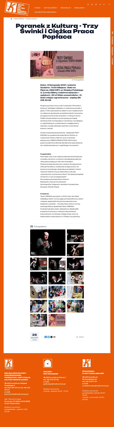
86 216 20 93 (53, 379)
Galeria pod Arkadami (46, 12)
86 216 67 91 (91, 381)
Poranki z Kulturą (31, 18)
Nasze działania (19, 18)
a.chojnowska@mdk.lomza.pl (95, 386)
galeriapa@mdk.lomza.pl (54, 384)
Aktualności (51, 8)
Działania (80, 8)
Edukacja (66, 8)
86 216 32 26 (17, 388)
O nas (38, 8)
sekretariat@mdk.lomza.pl (16, 394)
